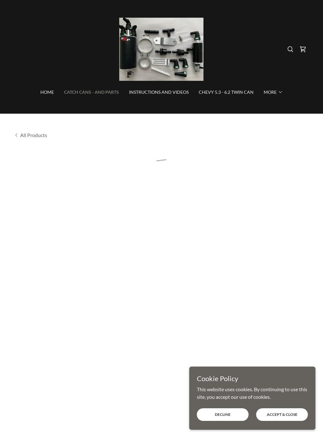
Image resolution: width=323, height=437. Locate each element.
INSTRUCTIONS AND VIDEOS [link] (159, 92)
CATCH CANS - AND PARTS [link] (91, 92)
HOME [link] (47, 92)
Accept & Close (282, 414)
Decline (223, 414)
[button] (303, 49)
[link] (161, 48)
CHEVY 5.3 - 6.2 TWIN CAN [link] (226, 92)
